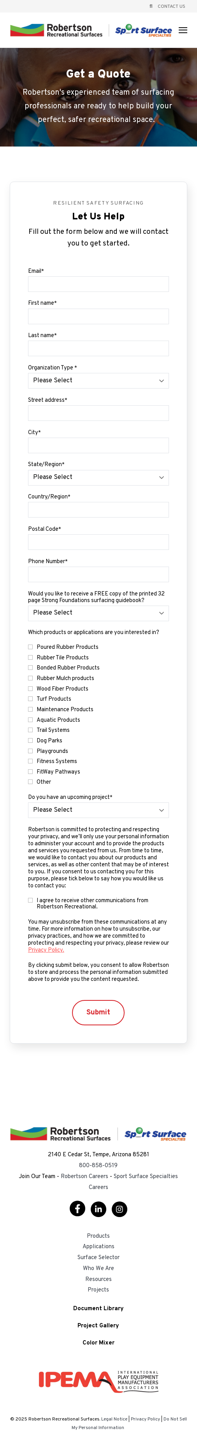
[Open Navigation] (183, 30)
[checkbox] (98, 715)
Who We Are (98, 1268)
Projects (98, 1290)
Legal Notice (114, 1419)
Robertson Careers (84, 1176)
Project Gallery (98, 1326)
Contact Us (171, 7)
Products (98, 1236)
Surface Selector (98, 1257)
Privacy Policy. (46, 950)
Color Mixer (98, 1343)
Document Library (98, 1309)
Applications (98, 1247)
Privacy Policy (145, 1419)
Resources (98, 1279)
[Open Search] (151, 6)
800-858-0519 (98, 1166)
